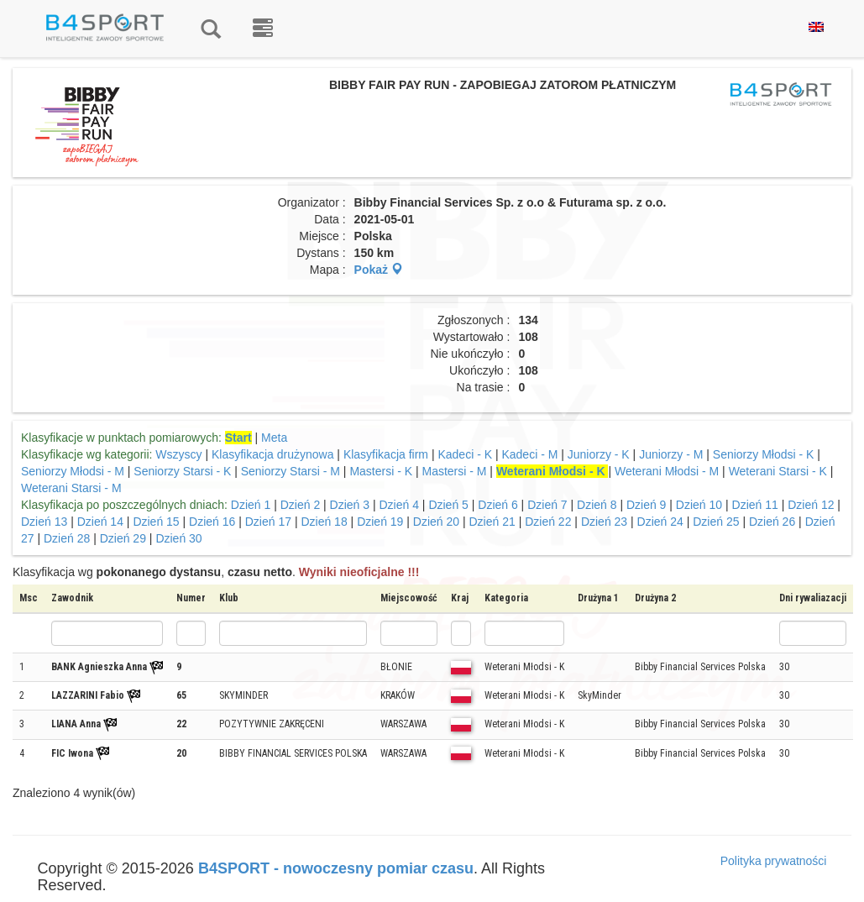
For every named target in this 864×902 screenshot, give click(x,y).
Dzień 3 (349, 504)
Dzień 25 (716, 521)
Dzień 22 (548, 521)
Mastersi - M (454, 471)
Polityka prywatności (773, 861)
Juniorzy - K (600, 454)
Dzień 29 (123, 538)
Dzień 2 (300, 504)
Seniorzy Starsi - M (290, 471)
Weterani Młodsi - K (552, 471)
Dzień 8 (596, 504)
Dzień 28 (67, 538)
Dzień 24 (660, 521)
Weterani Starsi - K (779, 471)
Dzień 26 (772, 521)
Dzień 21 (492, 521)
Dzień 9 (646, 504)
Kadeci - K (466, 454)
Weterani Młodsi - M (667, 471)
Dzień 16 (212, 521)
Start (238, 437)
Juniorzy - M (671, 454)
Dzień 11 (755, 504)
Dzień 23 (604, 521)
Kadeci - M (529, 454)
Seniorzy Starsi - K (184, 471)
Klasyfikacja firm (385, 454)
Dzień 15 (156, 521)
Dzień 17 (268, 521)
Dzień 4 (398, 504)
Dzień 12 (811, 504)
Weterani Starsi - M (71, 488)
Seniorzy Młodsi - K (765, 454)
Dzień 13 (44, 521)
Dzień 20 (436, 521)
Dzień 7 (547, 504)
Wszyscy (178, 454)
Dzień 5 (448, 504)
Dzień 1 (250, 504)
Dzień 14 (100, 521)
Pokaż (378, 269)
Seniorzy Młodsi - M (72, 471)
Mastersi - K (382, 471)
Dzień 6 (497, 504)
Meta (274, 437)
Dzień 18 (324, 521)
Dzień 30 (178, 538)
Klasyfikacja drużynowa (273, 454)
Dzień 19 (380, 521)
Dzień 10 (699, 504)
